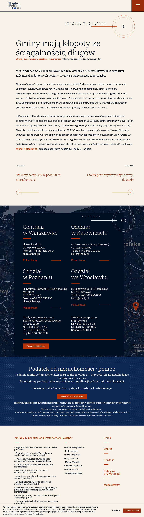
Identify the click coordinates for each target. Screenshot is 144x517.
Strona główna (22, 59)
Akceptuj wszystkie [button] (131, 510)
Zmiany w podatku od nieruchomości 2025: (41, 438)
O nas (107, 438)
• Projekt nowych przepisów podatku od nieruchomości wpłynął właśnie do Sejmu (32, 460)
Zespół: (68, 438)
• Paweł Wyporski (72, 455)
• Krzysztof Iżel (71, 458)
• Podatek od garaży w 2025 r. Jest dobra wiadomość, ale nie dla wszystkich (33, 454)
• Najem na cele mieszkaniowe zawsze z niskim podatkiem (35, 448)
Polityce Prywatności (34, 514)
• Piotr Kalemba (71, 451)
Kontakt (109, 460)
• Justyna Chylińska (73, 466)
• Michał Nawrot (71, 469)
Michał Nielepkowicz (27, 149)
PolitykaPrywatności (112, 472)
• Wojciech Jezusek (73, 473)
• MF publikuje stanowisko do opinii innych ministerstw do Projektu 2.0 (32, 483)
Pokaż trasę (30, 260)
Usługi (108, 448)
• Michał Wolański (72, 462)
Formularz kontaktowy (36, 346)
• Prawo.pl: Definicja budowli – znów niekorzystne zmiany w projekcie (36, 496)
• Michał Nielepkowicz (74, 447)
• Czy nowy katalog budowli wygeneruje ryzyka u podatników (36, 502)
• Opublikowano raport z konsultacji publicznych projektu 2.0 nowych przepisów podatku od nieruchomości (35, 490)
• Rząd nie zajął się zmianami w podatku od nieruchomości (33, 466)
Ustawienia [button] (115, 510)
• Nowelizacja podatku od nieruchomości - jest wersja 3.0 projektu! (35, 477)
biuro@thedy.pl (31, 254)
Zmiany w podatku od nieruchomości (45, 59)
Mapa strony (112, 484)
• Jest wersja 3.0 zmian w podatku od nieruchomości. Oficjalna (31, 471)
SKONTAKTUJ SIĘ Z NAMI (72, 396)
